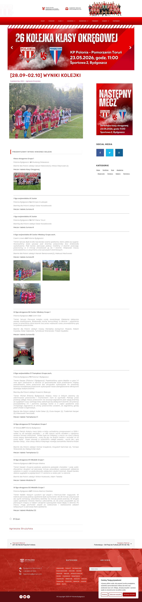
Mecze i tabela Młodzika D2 (24, 510)
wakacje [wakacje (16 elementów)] (76, 581)
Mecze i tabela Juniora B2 (23, 335)
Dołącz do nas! (50, 7)
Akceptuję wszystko (129, 594)
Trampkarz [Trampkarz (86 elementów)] (60, 581)
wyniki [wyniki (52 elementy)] (83, 581)
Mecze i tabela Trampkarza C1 (25, 417)
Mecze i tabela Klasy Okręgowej (26, 169)
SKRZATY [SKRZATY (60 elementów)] (69, 578)
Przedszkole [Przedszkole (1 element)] (66, 576)
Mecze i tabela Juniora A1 (23, 209)
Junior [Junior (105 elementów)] (71, 570)
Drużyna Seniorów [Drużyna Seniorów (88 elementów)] (62, 570)
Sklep (43, 21)
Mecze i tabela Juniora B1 (23, 257)
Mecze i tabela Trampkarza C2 (25, 453)
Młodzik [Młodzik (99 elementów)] (59, 573)
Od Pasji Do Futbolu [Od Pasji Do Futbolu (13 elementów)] (76, 573)
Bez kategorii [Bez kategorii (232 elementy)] (77, 568)
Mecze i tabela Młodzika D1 (24, 480)
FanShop (51, 21)
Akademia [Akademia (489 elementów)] (60, 568)
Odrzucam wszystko (115, 594)
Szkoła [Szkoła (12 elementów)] (84, 578)
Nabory (105, 21)
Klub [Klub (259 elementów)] (79, 570)
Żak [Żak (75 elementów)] (64, 584)
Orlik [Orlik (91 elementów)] (59, 576)
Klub (60, 21)
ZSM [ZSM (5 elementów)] (58, 584)
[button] (60, 21)
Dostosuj (104, 594)
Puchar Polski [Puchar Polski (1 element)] (76, 576)
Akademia (71, 21)
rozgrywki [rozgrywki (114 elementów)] (60, 578)
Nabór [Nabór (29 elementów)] (66, 573)
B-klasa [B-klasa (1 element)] (68, 568)
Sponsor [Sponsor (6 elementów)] (76, 578)
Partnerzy (116, 21)
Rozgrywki (83, 21)
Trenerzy (95, 21)
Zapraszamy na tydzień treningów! (52, 9)
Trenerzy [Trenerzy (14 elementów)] (68, 581)
